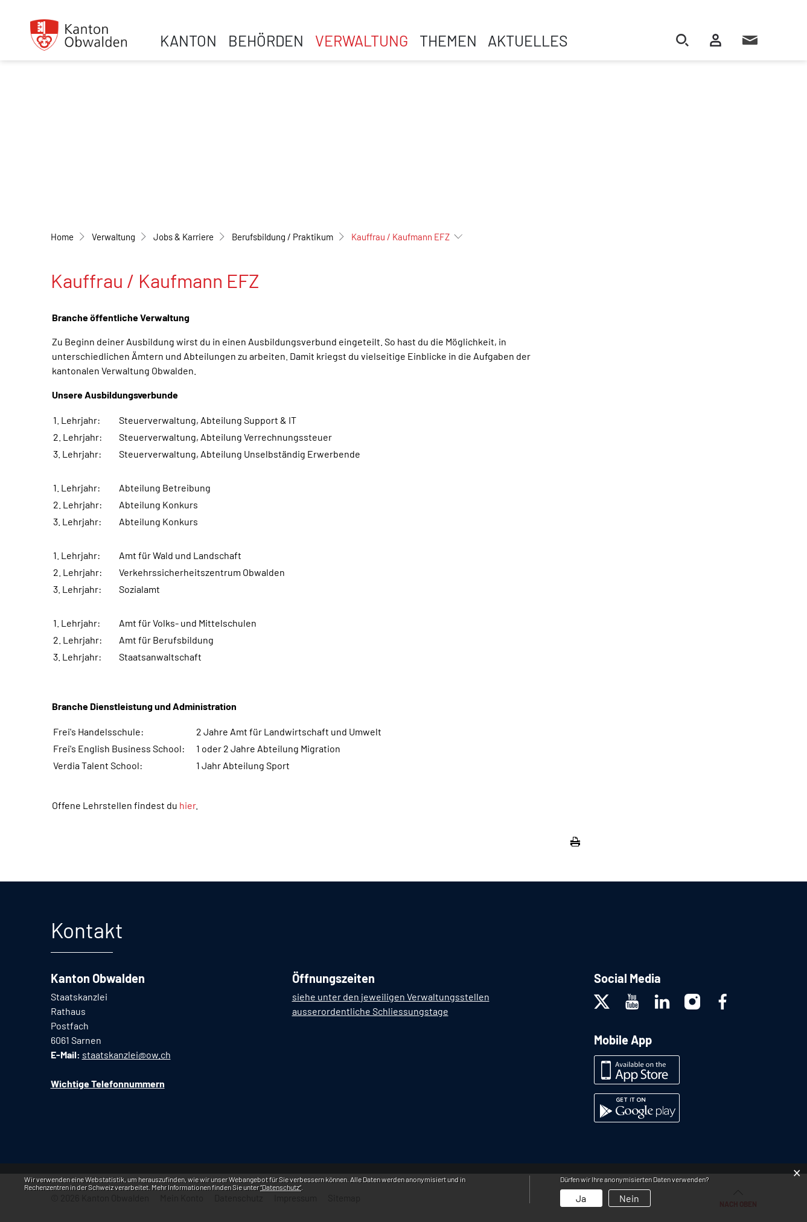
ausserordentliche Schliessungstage (370, 1011)
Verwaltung (361, 40)
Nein (629, 1198)
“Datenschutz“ (280, 1187)
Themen (448, 40)
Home (62, 236)
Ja (581, 1198)
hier (187, 805)
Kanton (188, 40)
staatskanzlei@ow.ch (126, 1054)
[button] (113, 236)
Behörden (266, 40)
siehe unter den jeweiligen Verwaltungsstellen (391, 996)
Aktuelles (528, 40)
